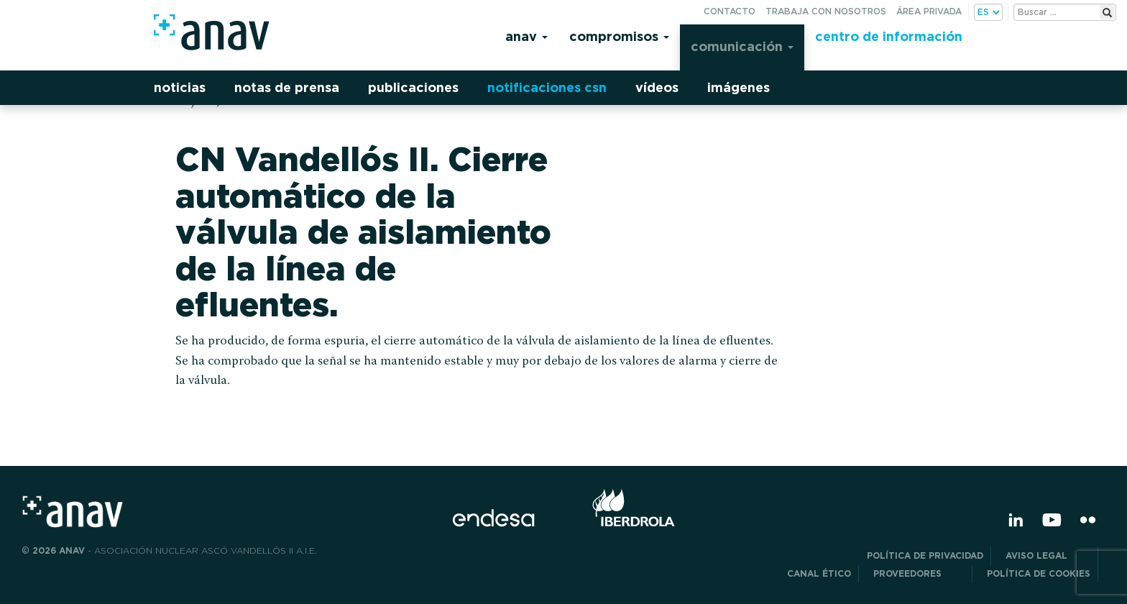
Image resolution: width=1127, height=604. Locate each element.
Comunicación (742, 46)
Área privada (929, 11)
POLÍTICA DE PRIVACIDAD (925, 555)
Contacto (729, 11)
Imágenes (738, 87)
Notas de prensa (286, 87)
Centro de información (888, 36)
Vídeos (656, 87)
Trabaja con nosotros (825, 11)
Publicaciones (413, 87)
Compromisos (619, 36)
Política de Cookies (1038, 573)
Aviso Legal (1048, 555)
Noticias (180, 87)
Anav (526, 36)
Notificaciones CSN (547, 87)
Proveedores (919, 573)
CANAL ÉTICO (819, 573)
